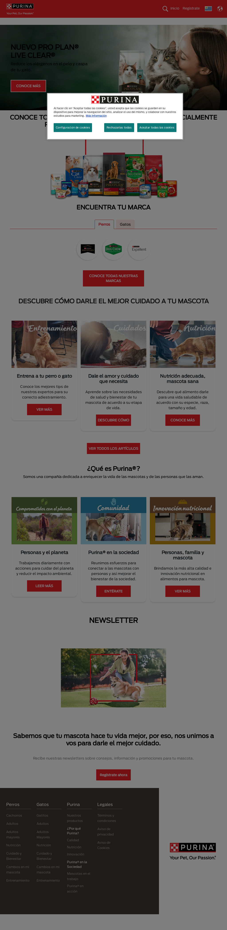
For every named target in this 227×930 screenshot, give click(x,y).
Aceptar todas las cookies (156, 127)
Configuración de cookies (73, 127)
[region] (115, 116)
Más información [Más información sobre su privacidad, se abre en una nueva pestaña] (96, 115)
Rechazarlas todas (119, 127)
